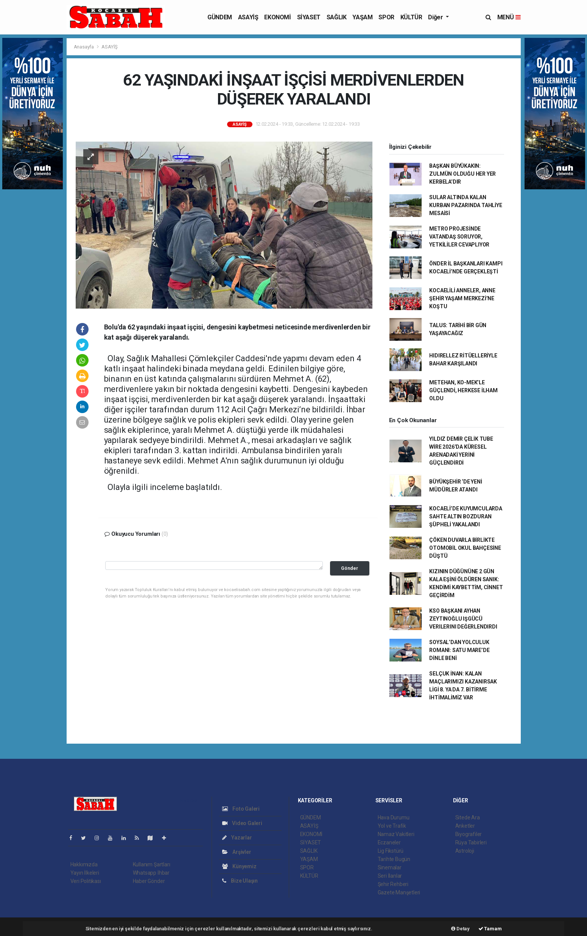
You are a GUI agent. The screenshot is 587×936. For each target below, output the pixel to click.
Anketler (465, 826)
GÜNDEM (219, 17)
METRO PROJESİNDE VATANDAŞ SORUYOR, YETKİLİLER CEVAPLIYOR (459, 237)
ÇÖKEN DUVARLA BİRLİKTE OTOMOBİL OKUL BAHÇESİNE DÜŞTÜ (465, 548)
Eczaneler (389, 842)
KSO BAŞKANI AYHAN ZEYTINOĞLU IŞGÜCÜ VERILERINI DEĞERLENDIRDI (463, 619)
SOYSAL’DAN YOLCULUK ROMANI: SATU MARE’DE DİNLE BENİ (459, 650)
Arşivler (236, 852)
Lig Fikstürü (391, 851)
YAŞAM (362, 17)
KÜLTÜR (411, 17)
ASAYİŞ (248, 17)
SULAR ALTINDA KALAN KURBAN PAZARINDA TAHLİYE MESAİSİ (465, 205)
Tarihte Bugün (394, 859)
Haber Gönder (149, 881)
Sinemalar (390, 867)
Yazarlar (237, 838)
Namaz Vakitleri (396, 834)
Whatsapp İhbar (151, 873)
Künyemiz (239, 866)
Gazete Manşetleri (399, 892)
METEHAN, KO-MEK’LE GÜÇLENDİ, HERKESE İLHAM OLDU (463, 390)
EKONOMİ (277, 17)
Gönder (349, 568)
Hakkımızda (84, 864)
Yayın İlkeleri (84, 873)
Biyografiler (468, 834)
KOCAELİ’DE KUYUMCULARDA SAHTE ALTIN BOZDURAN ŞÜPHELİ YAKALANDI (465, 516)
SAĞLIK (337, 17)
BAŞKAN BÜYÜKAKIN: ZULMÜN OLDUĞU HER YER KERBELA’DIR (462, 174)
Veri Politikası (85, 881)
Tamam (490, 928)
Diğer (436, 17)
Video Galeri (242, 823)
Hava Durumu (393, 817)
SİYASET (309, 17)
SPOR (386, 17)
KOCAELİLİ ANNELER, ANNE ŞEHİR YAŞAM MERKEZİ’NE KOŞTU (462, 298)
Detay (460, 928)
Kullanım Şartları (151, 864)
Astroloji (464, 851)
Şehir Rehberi (393, 884)
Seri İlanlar (390, 876)
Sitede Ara (467, 817)
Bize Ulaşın (240, 881)
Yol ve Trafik (392, 826)
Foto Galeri (241, 809)
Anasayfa (84, 47)
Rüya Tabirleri (471, 842)
